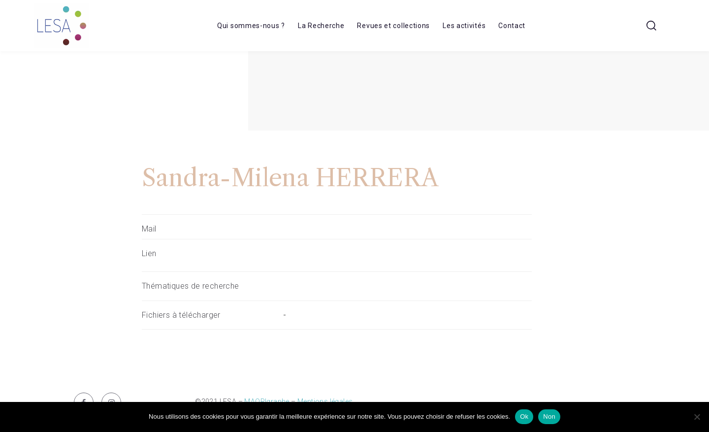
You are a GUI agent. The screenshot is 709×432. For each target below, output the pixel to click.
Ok (524, 416)
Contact (511, 26)
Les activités (464, 26)
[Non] (697, 417)
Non (549, 416)
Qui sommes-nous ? (251, 26)
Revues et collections (393, 26)
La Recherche (321, 26)
